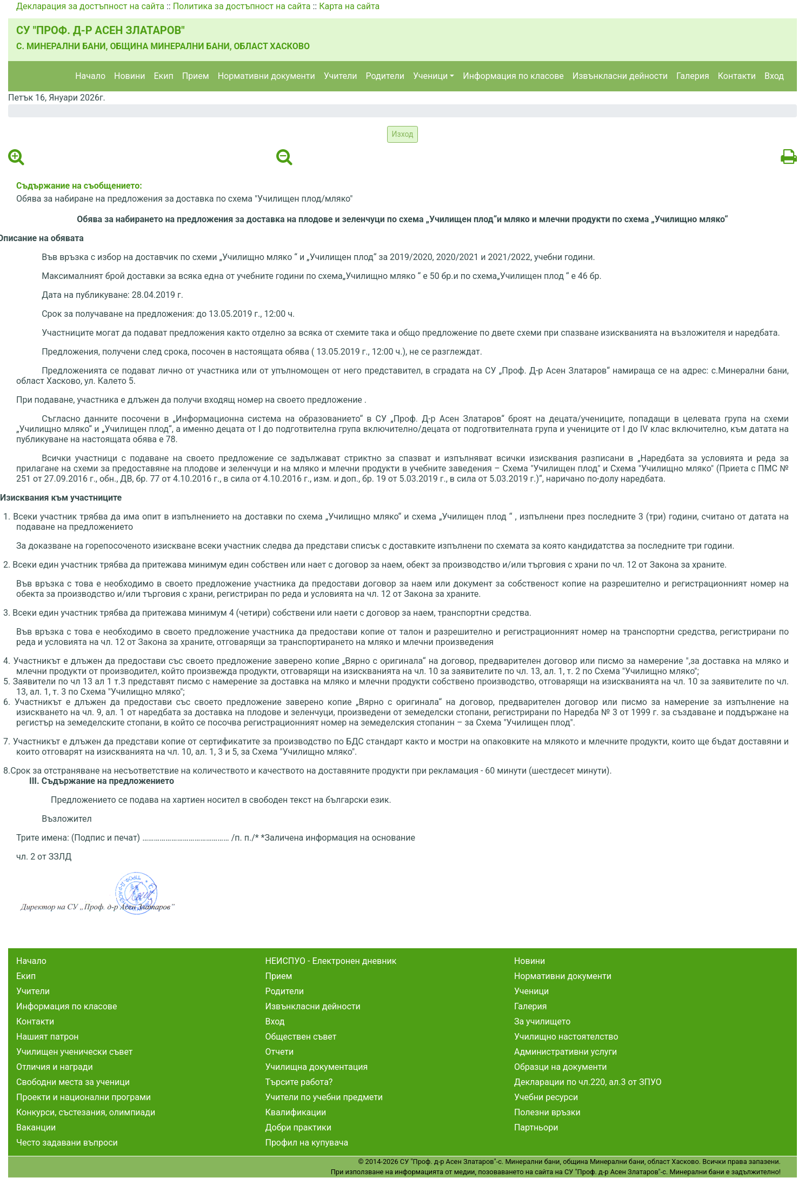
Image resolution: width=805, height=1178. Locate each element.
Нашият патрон (47, 1036)
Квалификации (295, 1112)
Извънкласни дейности (620, 76)
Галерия (692, 76)
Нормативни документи (266, 76)
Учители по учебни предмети (324, 1097)
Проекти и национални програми (83, 1097)
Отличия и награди (54, 1067)
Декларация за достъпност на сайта (90, 6)
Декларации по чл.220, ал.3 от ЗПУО (588, 1082)
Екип (163, 76)
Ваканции (36, 1127)
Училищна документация (316, 1067)
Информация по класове (513, 76)
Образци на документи (560, 1067)
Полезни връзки (547, 1112)
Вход (774, 76)
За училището (542, 1021)
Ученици (430, 76)
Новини (129, 76)
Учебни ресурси (546, 1097)
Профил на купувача (306, 1142)
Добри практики (298, 1127)
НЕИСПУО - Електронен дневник (330, 961)
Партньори (536, 1127)
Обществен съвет (300, 1036)
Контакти (737, 76)
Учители (340, 76)
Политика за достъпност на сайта (242, 6)
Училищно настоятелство (566, 1036)
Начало (90, 76)
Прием (195, 76)
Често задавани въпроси (67, 1142)
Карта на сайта (349, 6)
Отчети (279, 1052)
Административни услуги (565, 1052)
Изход (403, 134)
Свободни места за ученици (73, 1082)
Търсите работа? (298, 1082)
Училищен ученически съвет (74, 1052)
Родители (385, 76)
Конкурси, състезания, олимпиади (85, 1112)
